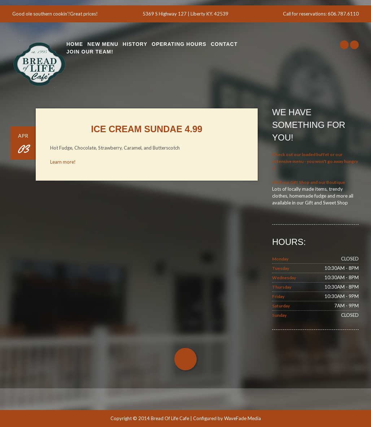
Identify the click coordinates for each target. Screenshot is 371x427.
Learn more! (63, 162)
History (135, 44)
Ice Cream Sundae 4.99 (146, 129)
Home (74, 44)
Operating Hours (179, 44)
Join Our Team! (89, 52)
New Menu (102, 44)
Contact (224, 44)
